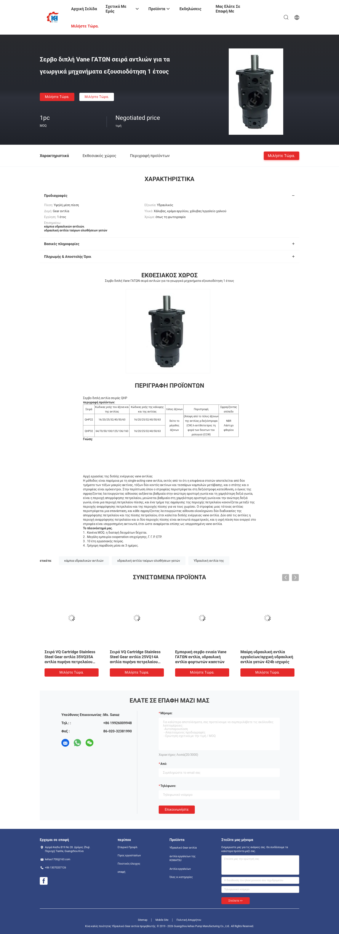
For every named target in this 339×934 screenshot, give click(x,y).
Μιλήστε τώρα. (57, 97)
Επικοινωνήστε (177, 809)
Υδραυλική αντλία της (209, 560)
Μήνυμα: (166, 713)
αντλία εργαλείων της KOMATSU (182, 858)
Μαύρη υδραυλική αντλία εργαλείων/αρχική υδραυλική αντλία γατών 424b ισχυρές (266, 657)
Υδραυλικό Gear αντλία (183, 847)
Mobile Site (161, 919)
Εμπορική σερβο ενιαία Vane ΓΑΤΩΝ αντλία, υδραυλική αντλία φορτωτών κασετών (200, 657)
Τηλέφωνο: (168, 786)
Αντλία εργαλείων (180, 868)
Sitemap (142, 919)
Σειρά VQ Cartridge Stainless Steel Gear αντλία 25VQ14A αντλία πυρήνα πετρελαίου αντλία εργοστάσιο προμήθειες (135, 662)
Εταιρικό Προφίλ (128, 847)
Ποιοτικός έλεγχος (129, 863)
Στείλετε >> (236, 900)
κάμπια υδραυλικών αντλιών (83, 560)
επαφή (121, 871)
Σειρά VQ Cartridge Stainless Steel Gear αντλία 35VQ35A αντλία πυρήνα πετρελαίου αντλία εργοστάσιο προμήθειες (70, 662)
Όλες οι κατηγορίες (181, 877)
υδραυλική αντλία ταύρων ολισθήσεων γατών (148, 560)
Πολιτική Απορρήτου (188, 919)
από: (163, 763)
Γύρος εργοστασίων (129, 855)
